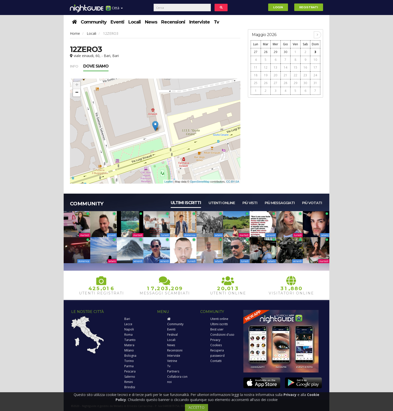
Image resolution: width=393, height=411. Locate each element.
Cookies (216, 345)
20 (275, 75)
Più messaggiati (279, 203)
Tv (216, 22)
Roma (128, 334)
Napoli (129, 329)
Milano (129, 350)
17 (315, 67)
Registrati (308, 7)
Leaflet (168, 181)
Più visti (249, 203)
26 (265, 83)
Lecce (128, 324)
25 (255, 83)
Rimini (128, 382)
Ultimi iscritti (186, 202)
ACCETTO (196, 407)
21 (285, 75)
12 (265, 67)
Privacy (215, 340)
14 (285, 67)
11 (255, 67)
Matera (129, 345)
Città (114, 10)
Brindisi (129, 387)
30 (285, 52)
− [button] (76, 93)
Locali (134, 22)
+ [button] (76, 85)
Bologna (130, 355)
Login (278, 7)
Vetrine (172, 361)
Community (94, 22)
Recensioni (173, 22)
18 (255, 75)
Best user (217, 329)
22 (295, 75)
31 (315, 83)
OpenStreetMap (200, 181)
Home (75, 33)
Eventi (117, 22)
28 (265, 52)
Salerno (129, 376)
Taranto (130, 340)
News (151, 22)
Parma (129, 366)
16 (305, 67)
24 (315, 75)
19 (265, 75)
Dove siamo (96, 66)
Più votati (312, 203)
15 (295, 67)
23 (305, 75)
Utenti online (222, 203)
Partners (173, 371)
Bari (127, 319)
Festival (172, 334)
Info (74, 66)
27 (255, 52)
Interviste (199, 22)
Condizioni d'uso (222, 334)
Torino (129, 361)
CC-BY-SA (232, 181)
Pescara (130, 371)
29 (275, 52)
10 (315, 60)
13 (275, 67)
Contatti (216, 361)
